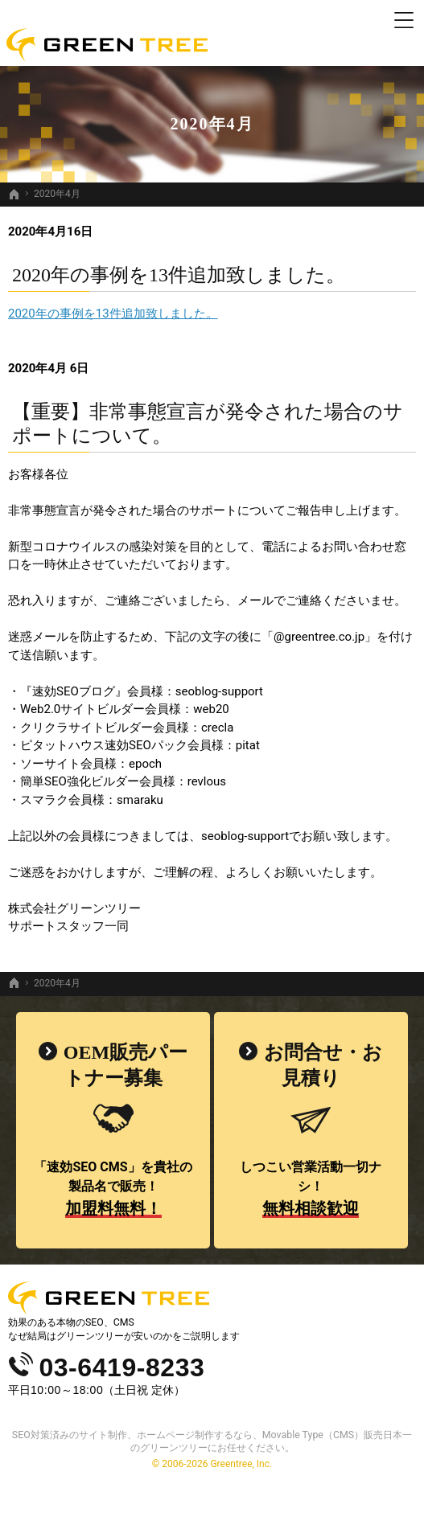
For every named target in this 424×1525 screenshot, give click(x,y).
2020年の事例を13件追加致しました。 (178, 274)
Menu (404, 20)
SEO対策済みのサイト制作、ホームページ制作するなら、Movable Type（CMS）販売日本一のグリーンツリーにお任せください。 (212, 1441)
